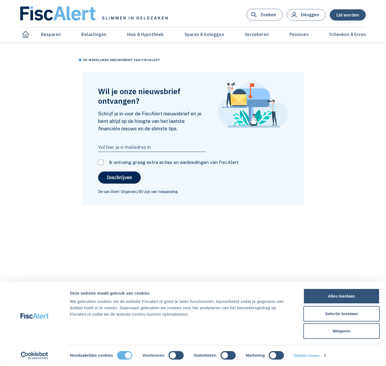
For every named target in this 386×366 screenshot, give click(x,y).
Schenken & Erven (347, 34)
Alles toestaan (341, 296)
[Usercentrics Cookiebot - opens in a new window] (34, 356)
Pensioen (299, 34)
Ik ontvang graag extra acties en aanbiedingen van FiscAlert (174, 162)
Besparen (51, 34)
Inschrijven (119, 177)
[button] (265, 15)
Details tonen (306, 355)
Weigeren (341, 331)
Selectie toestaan (341, 313)
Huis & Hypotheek (145, 34)
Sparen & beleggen (204, 34)
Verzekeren (257, 34)
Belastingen (93, 34)
